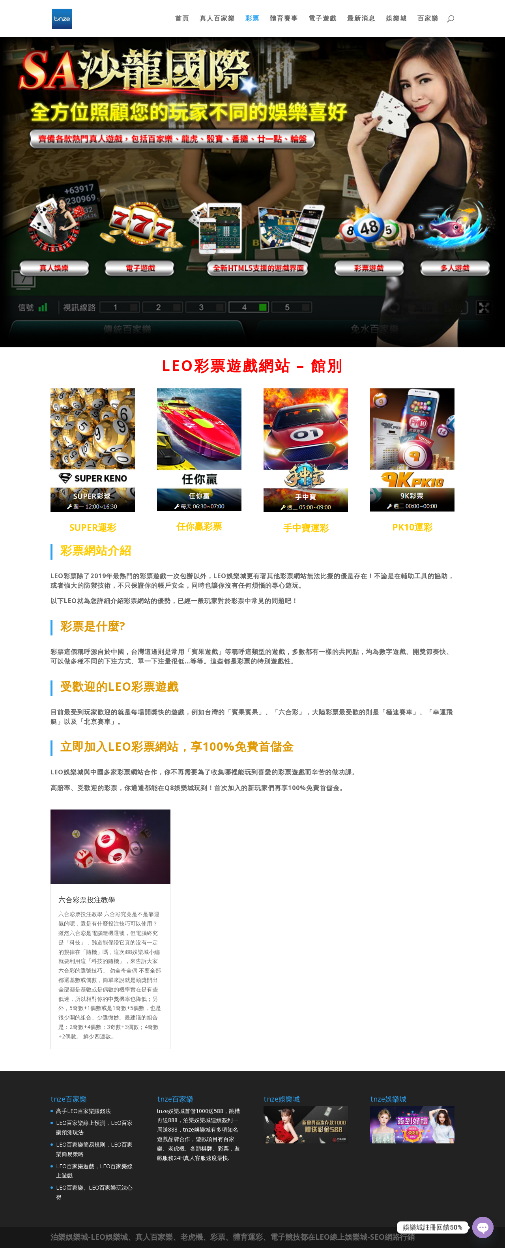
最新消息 (361, 19)
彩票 (252, 19)
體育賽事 (284, 19)
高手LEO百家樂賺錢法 (83, 1111)
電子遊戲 (323, 19)
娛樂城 (396, 19)
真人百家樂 (217, 19)
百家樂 (428, 19)
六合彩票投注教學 (86, 899)
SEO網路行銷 (392, 1237)
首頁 (182, 19)
